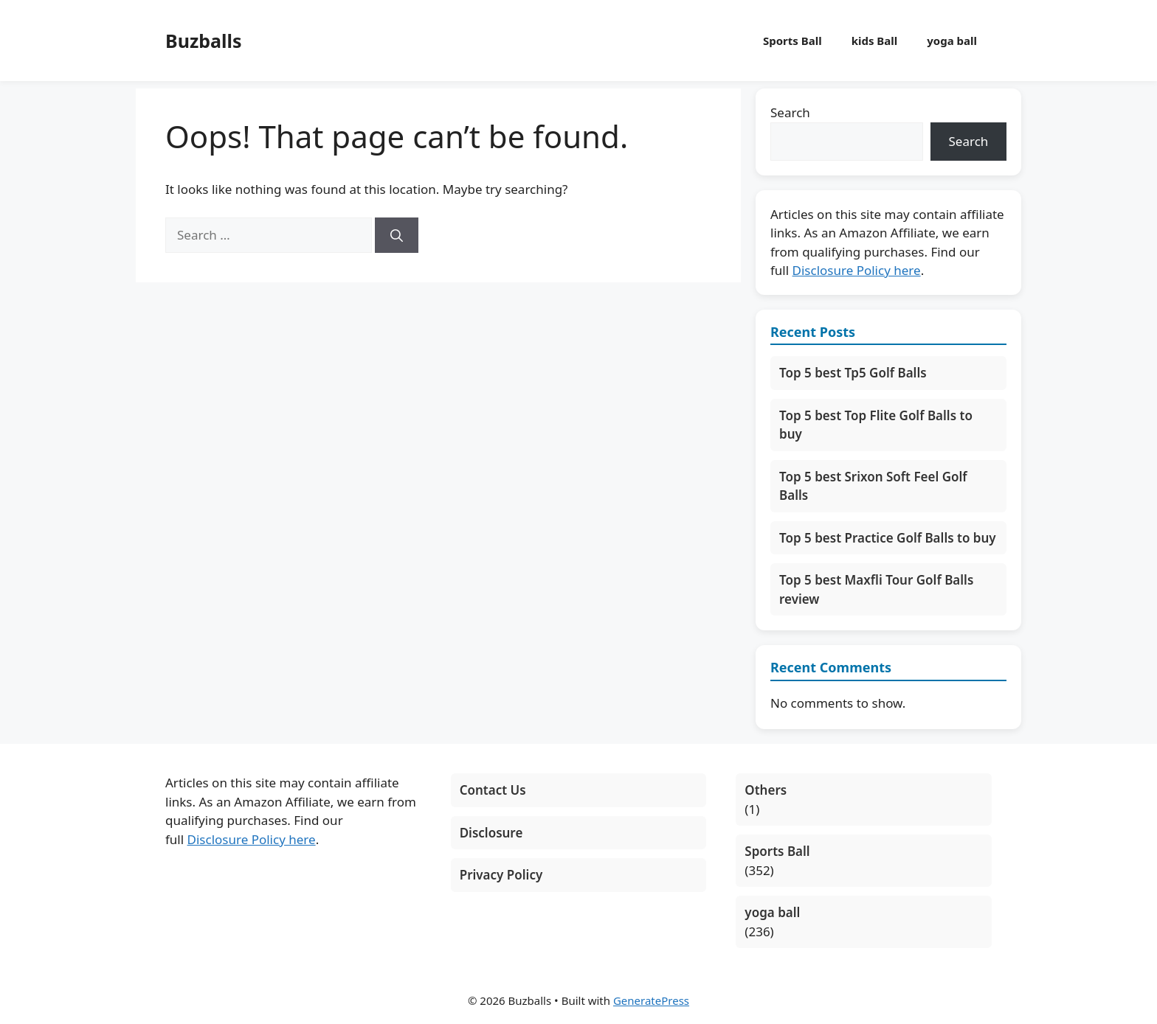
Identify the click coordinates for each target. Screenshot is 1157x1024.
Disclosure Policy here (856, 270)
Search (790, 112)
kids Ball (875, 40)
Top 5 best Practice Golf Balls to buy (887, 537)
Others (766, 789)
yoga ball (952, 40)
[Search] (396, 235)
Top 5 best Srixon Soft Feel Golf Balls (873, 486)
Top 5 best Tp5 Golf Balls (853, 372)
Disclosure (491, 832)
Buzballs (203, 40)
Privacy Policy (501, 874)
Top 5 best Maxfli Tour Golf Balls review (876, 589)
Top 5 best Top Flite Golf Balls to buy (876, 425)
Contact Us (493, 789)
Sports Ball (792, 40)
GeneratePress (651, 1000)
